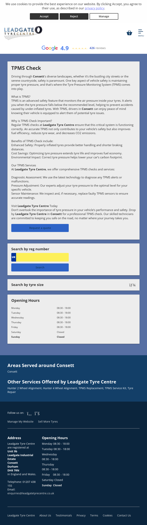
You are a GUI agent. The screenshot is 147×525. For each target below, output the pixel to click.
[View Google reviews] (73, 47)
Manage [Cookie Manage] (104, 15)
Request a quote (40, 227)
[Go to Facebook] (29, 412)
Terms (94, 514)
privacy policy (94, 8)
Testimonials (64, 514)
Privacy (81, 514)
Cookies (108, 514)
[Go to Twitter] (37, 412)
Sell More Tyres (48, 421)
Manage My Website (20, 421)
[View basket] (129, 32)
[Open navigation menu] (141, 32)
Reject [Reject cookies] (74, 15)
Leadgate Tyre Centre (21, 514)
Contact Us (124, 514)
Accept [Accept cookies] (44, 15)
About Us (45, 514)
